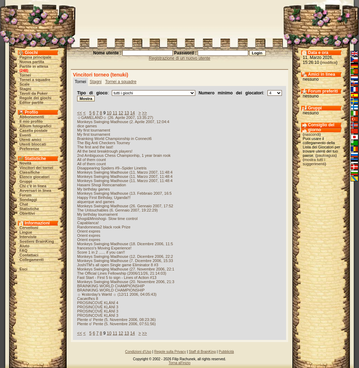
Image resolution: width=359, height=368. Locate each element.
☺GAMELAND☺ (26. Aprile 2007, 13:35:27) (115, 117)
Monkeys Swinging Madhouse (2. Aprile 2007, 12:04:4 (123, 122)
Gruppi (26, 181)
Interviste (28, 237)
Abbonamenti (32, 117)
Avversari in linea (36, 190)
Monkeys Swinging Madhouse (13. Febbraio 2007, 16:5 (124, 193)
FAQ (24, 250)
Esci (24, 269)
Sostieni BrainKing (37, 241)
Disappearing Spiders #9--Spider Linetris (112, 168)
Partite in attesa (34, 66)
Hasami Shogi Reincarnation (101, 185)
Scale (25, 84)
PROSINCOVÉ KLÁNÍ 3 (97, 307)
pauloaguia (326, 155)
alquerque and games (95, 202)
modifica (329, 62)
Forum (26, 195)
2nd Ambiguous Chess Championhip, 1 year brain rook (124, 155)
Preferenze (29, 149)
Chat (24, 204)
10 (109, 113)
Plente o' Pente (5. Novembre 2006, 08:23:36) (116, 319)
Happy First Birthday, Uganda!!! (104, 197)
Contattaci (29, 255)
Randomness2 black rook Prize (103, 227)
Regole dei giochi (36, 98)
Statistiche (29, 209)
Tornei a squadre (35, 80)
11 (115, 113)
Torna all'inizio (180, 363)
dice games (87, 126)
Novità (26, 163)
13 (126, 113)
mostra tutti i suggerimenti (314, 162)
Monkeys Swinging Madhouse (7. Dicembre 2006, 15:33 (125, 261)
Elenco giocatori (35, 177)
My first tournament (93, 130)
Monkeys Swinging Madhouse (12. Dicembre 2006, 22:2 (125, 256)
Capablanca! (88, 223)
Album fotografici (36, 126)
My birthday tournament (97, 214)
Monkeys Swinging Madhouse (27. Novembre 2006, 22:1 (125, 269)
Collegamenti (32, 259)
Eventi (25, 135)
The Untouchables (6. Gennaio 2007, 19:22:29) (117, 210)
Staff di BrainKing (202, 352)
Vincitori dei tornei (36, 168)
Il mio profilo (31, 121)
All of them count (91, 160)
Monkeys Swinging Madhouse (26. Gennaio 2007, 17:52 (125, 206)
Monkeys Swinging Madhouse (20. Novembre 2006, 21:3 (125, 282)
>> (144, 113)
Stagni (26, 89)
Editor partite (31, 102)
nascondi (311, 134)
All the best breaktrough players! (105, 151)
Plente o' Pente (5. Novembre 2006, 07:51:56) (116, 324)
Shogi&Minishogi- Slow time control (107, 218)
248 (24, 70)
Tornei (25, 75)
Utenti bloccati (33, 144)
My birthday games (93, 189)
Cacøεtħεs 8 (87, 298)
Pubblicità (226, 352)
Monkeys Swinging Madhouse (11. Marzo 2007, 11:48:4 (124, 172)
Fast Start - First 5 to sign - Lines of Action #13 (116, 277)
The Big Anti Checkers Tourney (103, 143)
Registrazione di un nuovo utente (179, 58)
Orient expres (88, 231)
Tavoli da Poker (34, 93)
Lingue (26, 232)
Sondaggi (28, 200)
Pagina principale (36, 57)
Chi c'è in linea (33, 186)
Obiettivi (27, 213)
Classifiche (30, 172)
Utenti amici (30, 140)
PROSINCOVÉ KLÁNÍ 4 (97, 303)
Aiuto (24, 246)
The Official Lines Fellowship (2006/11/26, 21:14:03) (121, 273)
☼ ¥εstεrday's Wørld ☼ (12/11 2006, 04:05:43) (117, 294)
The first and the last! (95, 147)
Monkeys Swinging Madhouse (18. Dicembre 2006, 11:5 (125, 244)
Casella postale (34, 130)
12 (120, 113)
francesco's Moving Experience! (104, 248)
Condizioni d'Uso (138, 352)
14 (132, 113)
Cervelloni (29, 228)
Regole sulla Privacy (170, 352)
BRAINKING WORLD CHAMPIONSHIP (111, 286)
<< (79, 113)
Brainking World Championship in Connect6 (114, 138)
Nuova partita (32, 62)
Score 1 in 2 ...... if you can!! (101, 252)
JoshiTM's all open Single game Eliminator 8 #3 (117, 265)
